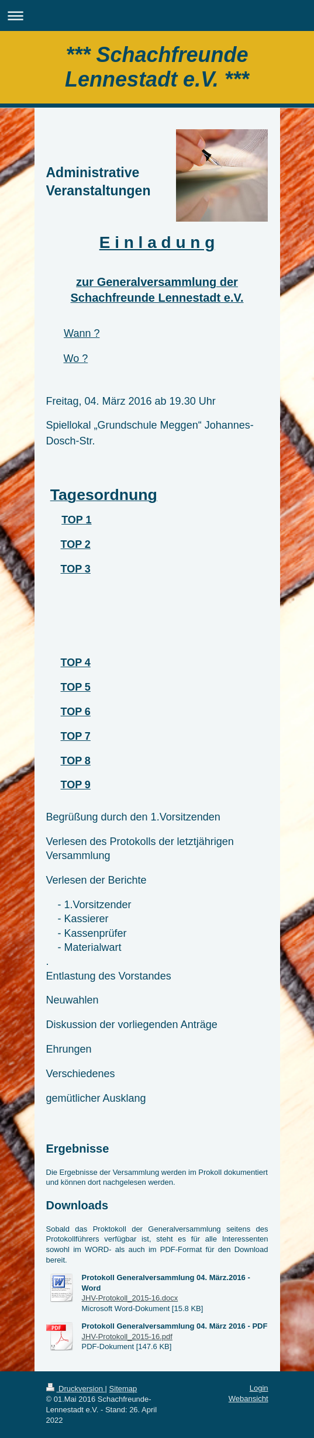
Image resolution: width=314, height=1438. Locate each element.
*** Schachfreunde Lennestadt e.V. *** (157, 67)
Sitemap (123, 1388)
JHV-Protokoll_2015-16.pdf (127, 1336)
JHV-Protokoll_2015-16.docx (130, 1298)
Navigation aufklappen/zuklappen (157, 15)
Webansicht (248, 1398)
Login (259, 1388)
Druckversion (75, 1388)
